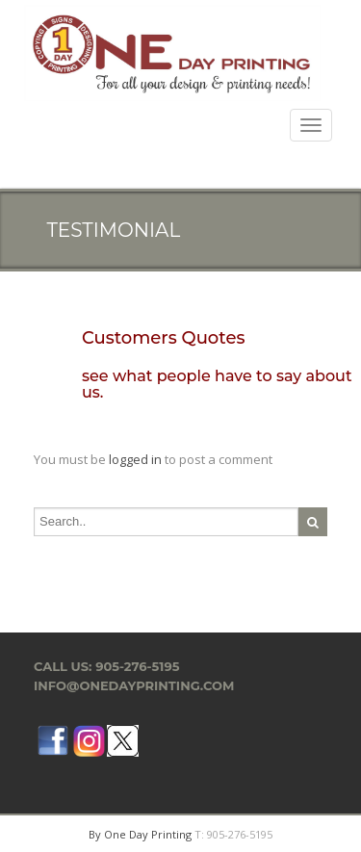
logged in (135, 459)
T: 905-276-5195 (233, 834)
